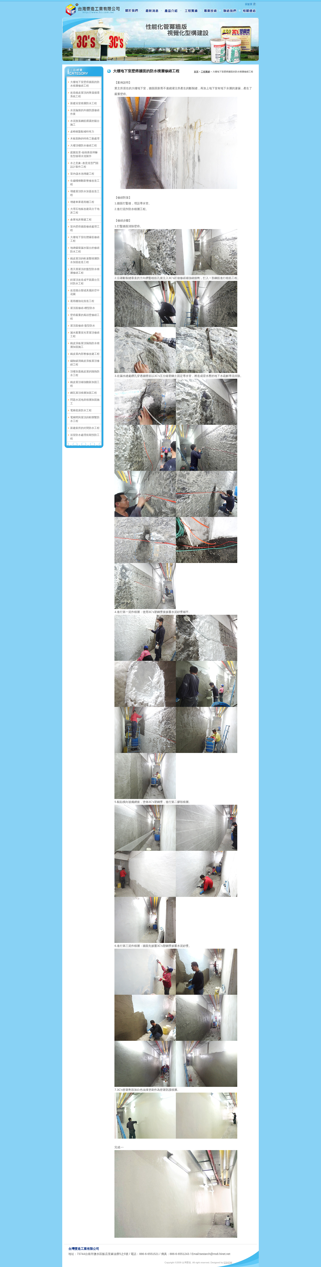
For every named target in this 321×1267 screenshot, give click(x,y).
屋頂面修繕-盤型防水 (82, 325)
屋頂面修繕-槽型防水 (82, 308)
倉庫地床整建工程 (81, 219)
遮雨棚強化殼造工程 (82, 301)
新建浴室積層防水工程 (83, 103)
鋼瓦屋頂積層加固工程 (83, 392)
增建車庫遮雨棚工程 (82, 201)
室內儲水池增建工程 (82, 173)
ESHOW (228, 1262)
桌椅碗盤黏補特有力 (82, 131)
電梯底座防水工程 (81, 410)
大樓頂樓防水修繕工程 (83, 145)
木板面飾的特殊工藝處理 (84, 138)
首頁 (196, 71)
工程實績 (205, 71)
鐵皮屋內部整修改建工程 (84, 353)
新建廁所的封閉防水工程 (84, 427)
